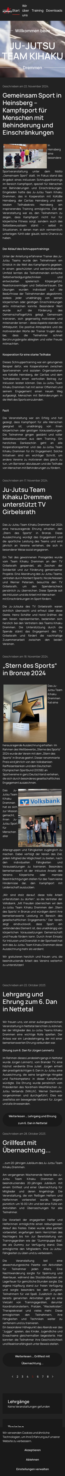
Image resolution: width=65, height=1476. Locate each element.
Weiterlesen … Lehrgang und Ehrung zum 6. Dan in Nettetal (32, 1119)
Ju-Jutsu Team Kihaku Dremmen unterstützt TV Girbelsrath (27, 500)
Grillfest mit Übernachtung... (27, 1146)
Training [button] (38, 10)
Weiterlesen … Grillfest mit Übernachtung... (32, 1359)
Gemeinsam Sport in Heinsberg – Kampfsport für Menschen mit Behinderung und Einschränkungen (32, 114)
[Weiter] (52, 1376)
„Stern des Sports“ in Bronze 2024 (30, 669)
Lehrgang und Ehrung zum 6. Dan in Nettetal (30, 1001)
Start (16, 10)
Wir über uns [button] (25, 10)
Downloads (54, 10)
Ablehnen (32, 1459)
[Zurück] (12, 1376)
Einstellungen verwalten (32, 1469)
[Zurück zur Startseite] (7, 10)
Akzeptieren (32, 1450)
